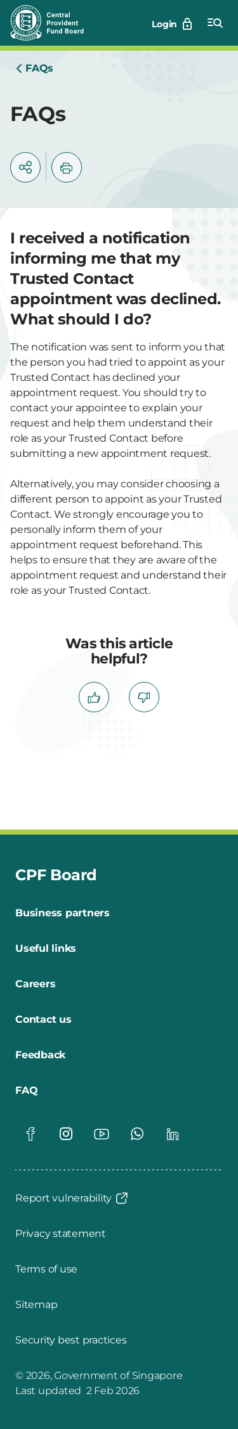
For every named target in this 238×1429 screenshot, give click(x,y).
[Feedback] (40, 1055)
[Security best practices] (70, 1340)
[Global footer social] (30, 1133)
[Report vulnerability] (72, 1198)
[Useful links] (45, 948)
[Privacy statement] (60, 1233)
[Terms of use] (46, 1269)
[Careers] (35, 984)
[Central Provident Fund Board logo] (54, 23)
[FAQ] (26, 1090)
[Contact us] (43, 1019)
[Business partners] (62, 913)
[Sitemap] (36, 1304)
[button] (25, 167)
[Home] (34, 68)
